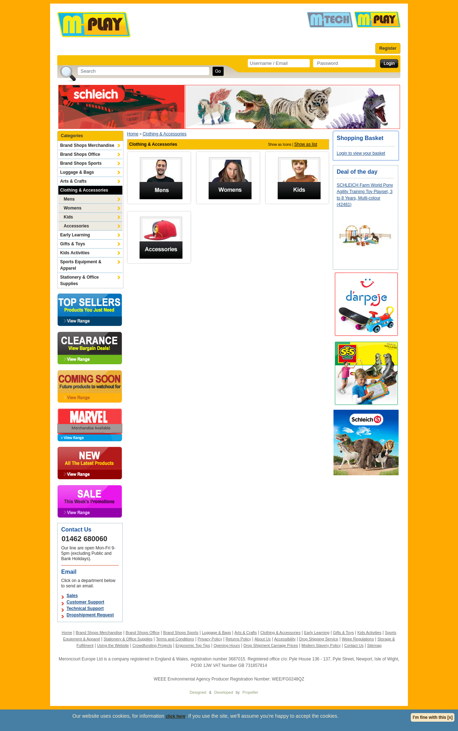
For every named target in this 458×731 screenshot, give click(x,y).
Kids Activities (74, 252)
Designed (198, 692)
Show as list (305, 144)
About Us (262, 639)
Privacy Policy (210, 639)
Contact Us (354, 645)
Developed (223, 692)
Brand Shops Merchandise (87, 145)
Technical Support (85, 608)
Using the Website (113, 645)
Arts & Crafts (73, 181)
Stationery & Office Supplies (79, 280)
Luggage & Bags (77, 172)
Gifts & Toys (72, 243)
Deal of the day (357, 171)
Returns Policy (238, 639)
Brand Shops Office (80, 154)
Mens (69, 199)
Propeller (250, 692)
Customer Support (85, 602)
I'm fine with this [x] (433, 717)
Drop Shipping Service (318, 639)
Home (132, 133)
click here (175, 716)
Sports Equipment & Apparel (80, 265)
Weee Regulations (358, 639)
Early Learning (75, 234)
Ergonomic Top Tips (192, 645)
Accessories (76, 226)
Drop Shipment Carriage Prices (270, 645)
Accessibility (285, 639)
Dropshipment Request (90, 614)
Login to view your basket (361, 153)
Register (387, 48)
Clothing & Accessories (84, 190)
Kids (68, 217)
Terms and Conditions (175, 639)
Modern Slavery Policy (321, 645)
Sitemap (374, 645)
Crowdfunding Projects (152, 645)
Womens (73, 208)
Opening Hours (227, 645)
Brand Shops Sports (81, 163)
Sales (72, 595)
